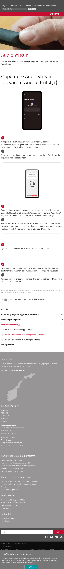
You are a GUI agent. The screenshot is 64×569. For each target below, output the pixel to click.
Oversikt (5, 309)
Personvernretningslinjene (23, 549)
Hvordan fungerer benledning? (12, 471)
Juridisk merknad (40, 549)
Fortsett (32, 9)
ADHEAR (4, 421)
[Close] (60, 554)
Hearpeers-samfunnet (9, 505)
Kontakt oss (5, 521)
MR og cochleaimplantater (10, 487)
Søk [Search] (57, 532)
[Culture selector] (14, 9)
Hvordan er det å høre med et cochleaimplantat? (19, 481)
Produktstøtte (6, 440)
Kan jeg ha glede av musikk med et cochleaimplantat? (21, 484)
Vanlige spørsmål (8, 345)
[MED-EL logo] (55, 14)
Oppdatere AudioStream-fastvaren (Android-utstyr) (22, 334)
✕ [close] (61, 2)
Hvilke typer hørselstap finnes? (12, 460)
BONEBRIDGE (6, 431)
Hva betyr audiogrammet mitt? (12, 468)
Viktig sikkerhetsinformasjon (11, 443)
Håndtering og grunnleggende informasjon (20, 314)
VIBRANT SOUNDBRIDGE (10, 433)
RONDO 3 (4, 413)
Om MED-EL (7, 360)
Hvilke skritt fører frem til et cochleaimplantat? (18, 466)
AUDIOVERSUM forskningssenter (13, 503)
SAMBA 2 (4, 418)
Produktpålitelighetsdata (10, 490)
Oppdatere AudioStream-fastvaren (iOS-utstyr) (20, 340)
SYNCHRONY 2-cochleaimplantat (13, 428)
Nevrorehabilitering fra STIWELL (13, 500)
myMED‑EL (5, 508)
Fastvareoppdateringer (11, 325)
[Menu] (2, 14)
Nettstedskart (6, 549)
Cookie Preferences (56, 549)
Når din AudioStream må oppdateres (16, 329)
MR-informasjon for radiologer (12, 445)
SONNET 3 (5, 416)
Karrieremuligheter (8, 518)
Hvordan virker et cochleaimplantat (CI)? (16, 463)
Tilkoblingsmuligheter (10, 319)
